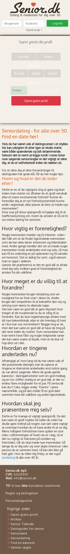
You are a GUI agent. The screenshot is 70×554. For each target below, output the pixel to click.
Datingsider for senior (27, 529)
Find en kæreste (23, 543)
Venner (52, 73)
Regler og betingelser (22, 493)
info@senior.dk (25, 478)
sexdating (8, 457)
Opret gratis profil (24, 514)
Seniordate (19, 533)
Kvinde (24, 56)
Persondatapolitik (19, 501)
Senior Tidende (22, 524)
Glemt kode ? (34, 30)
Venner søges (21, 547)
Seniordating (20, 538)
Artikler (16, 519)
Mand (48, 56)
